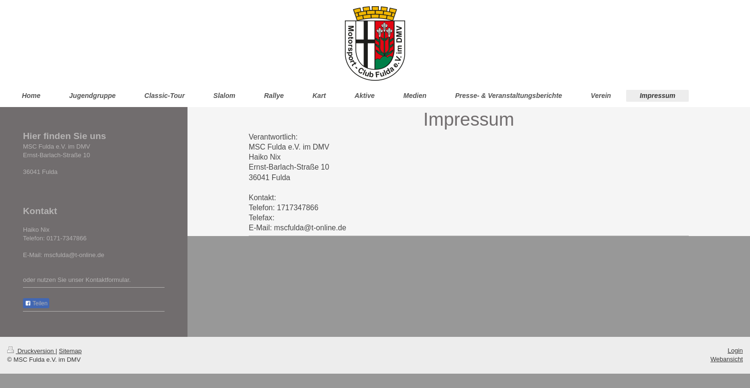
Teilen (36, 303)
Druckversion (31, 351)
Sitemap (70, 351)
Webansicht (726, 359)
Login (735, 350)
